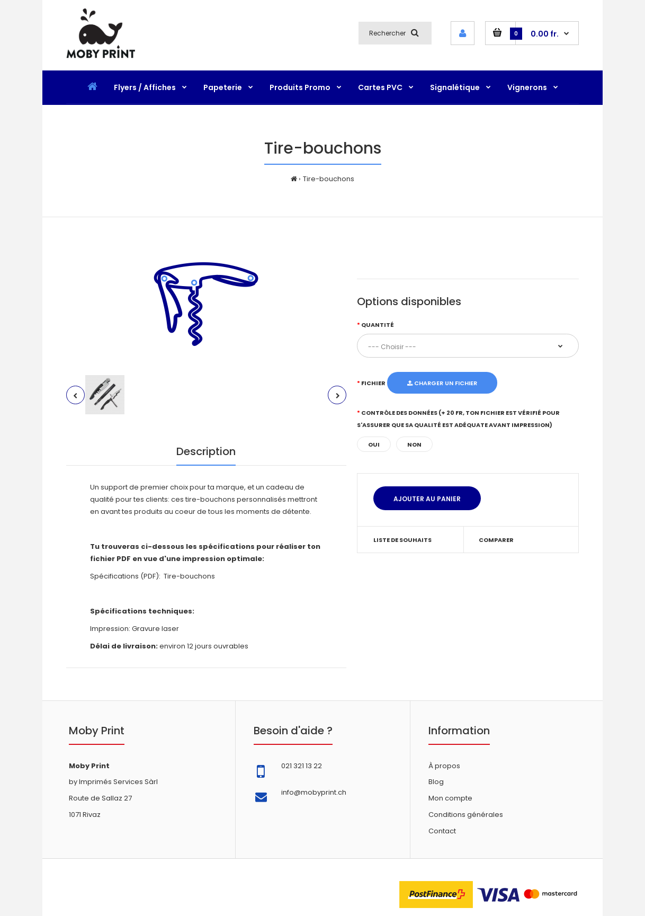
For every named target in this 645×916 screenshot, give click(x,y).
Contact (442, 831)
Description (206, 451)
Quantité (377, 325)
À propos (444, 766)
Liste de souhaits (402, 540)
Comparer (496, 540)
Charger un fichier (442, 383)
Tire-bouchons (328, 179)
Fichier (373, 383)
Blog (436, 782)
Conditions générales (465, 815)
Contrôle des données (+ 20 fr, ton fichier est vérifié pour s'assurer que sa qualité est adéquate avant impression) (458, 418)
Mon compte (450, 798)
